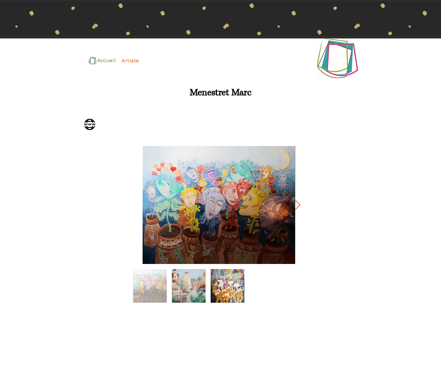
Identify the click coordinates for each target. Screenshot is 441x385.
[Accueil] (105, 60)
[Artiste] (130, 61)
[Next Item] (297, 205)
